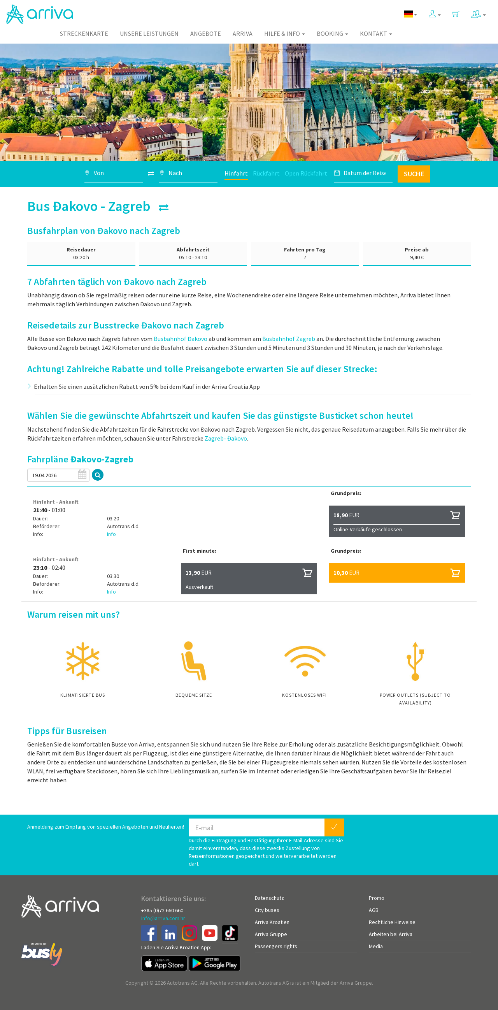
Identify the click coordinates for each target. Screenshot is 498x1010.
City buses (267, 909)
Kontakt (376, 33)
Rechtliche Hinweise (392, 922)
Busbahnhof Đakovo (180, 339)
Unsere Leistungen (149, 33)
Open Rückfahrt (306, 173)
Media (376, 946)
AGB (374, 909)
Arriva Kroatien (272, 922)
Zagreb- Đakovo (226, 438)
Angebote (205, 33)
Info (111, 533)
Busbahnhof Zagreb (288, 339)
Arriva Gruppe (271, 934)
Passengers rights (276, 946)
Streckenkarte (84, 33)
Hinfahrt (236, 173)
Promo (376, 897)
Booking (332, 33)
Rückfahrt (266, 173)
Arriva (243, 33)
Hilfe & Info (284, 33)
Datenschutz (269, 897)
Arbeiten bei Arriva (390, 934)
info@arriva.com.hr (163, 918)
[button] (435, 12)
